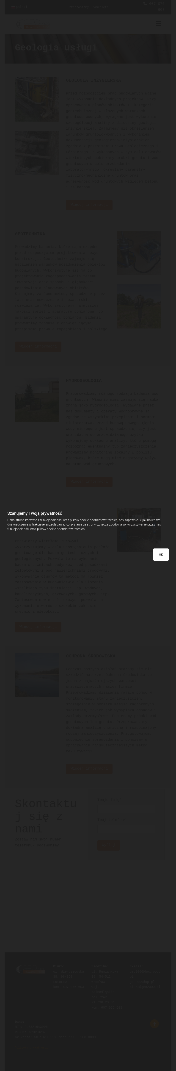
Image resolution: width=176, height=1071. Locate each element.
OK (161, 554)
